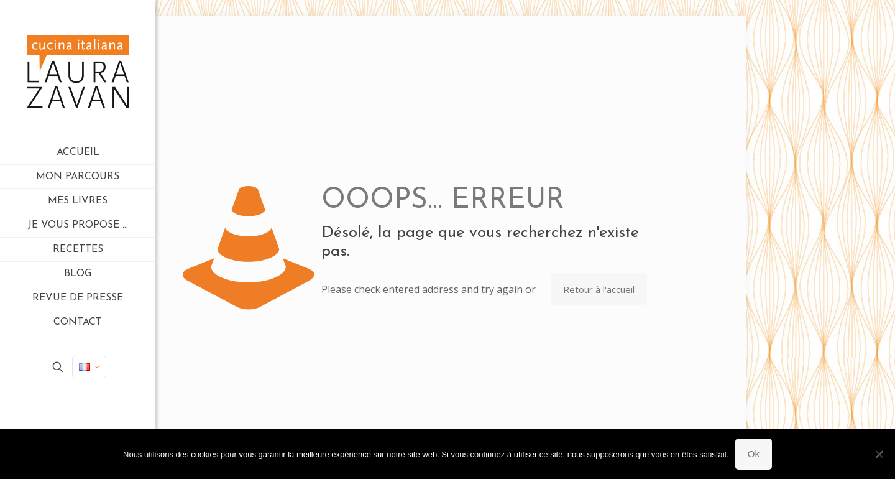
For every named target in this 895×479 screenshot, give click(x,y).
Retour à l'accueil (599, 289)
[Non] (879, 454)
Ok (754, 454)
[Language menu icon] (89, 367)
